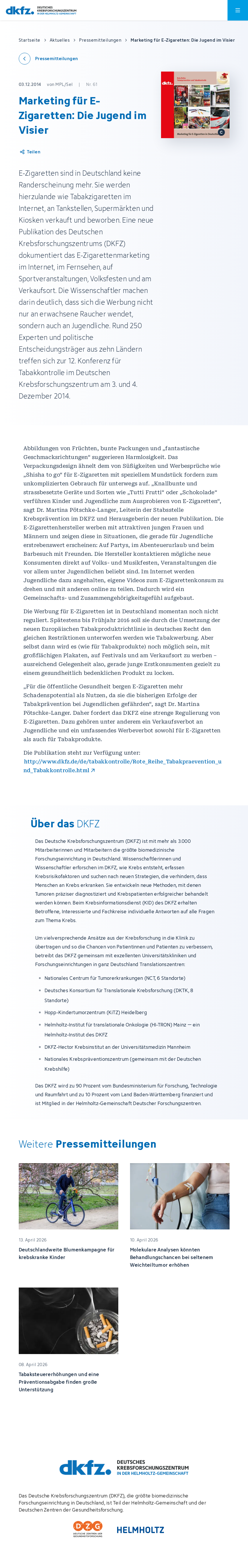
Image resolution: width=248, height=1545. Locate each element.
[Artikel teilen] (30, 151)
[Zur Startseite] (41, 10)
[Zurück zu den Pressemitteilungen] (48, 59)
